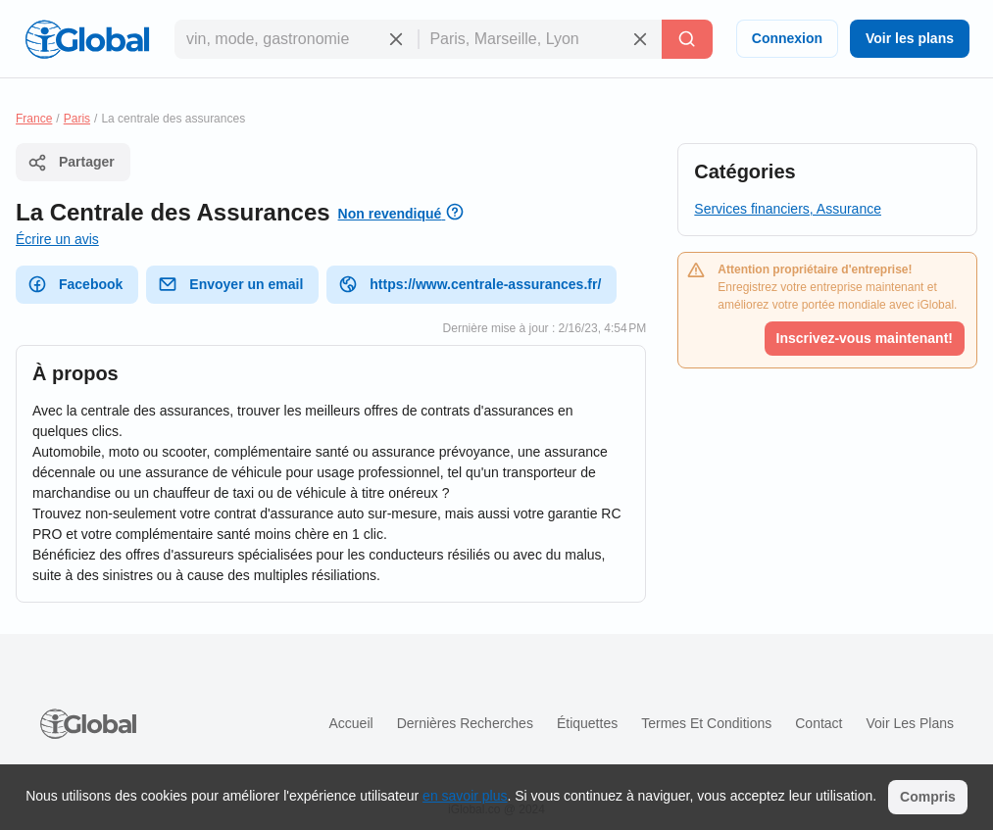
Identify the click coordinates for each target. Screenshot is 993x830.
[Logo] (87, 39)
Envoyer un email (230, 284)
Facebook (75, 284)
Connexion (787, 38)
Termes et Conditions (706, 723)
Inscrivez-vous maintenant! (865, 338)
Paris (77, 118)
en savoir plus (464, 796)
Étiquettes (587, 723)
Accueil (350, 723)
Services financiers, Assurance (787, 209)
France (34, 118)
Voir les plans (910, 38)
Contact (818, 723)
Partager (71, 162)
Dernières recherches (465, 723)
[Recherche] (687, 39)
